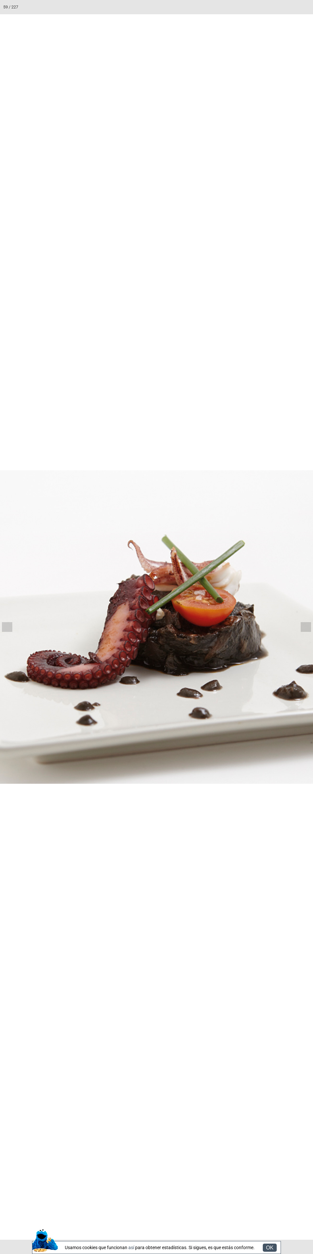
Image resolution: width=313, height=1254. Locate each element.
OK (269, 1247)
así (131, 1247)
